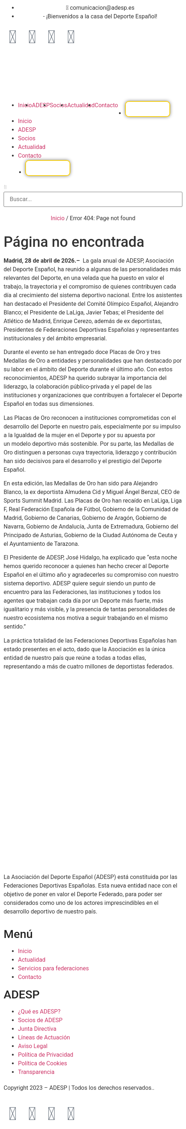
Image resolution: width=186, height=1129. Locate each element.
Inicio (25, 105)
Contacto (106, 105)
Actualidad (80, 105)
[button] (93, 187)
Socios (58, 105)
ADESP (41, 105)
